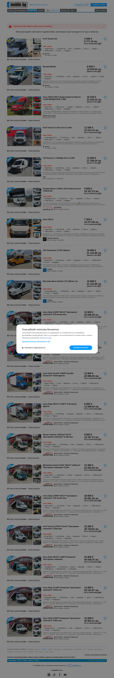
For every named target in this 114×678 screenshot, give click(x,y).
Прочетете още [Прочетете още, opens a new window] (45, 338)
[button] (57, 341)
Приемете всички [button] (80, 348)
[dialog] (57, 338)
